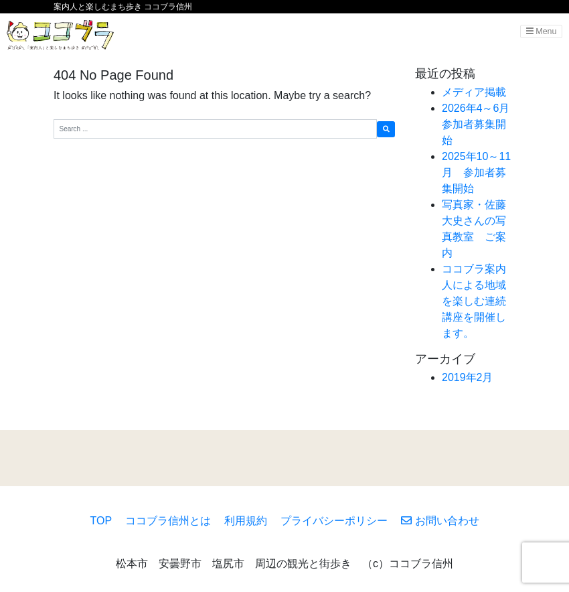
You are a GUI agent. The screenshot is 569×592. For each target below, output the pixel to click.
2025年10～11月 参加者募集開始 (476, 172)
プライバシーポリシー (334, 520)
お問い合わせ (440, 520)
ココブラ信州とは (168, 520)
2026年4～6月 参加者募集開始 (481, 124)
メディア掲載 (474, 92)
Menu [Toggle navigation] (541, 31)
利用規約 (245, 520)
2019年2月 (467, 377)
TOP (101, 520)
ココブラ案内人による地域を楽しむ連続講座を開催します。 (474, 301)
